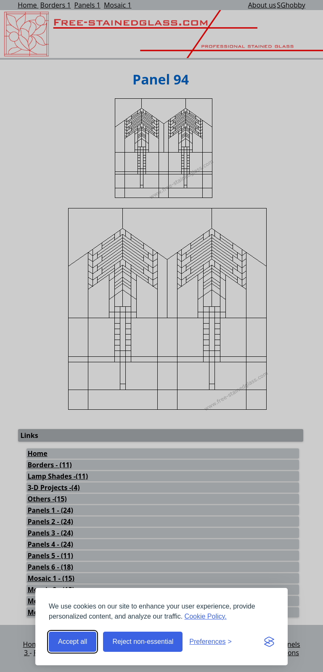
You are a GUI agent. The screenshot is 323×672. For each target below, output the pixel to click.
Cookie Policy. (206, 616)
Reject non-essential (142, 641)
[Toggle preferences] (210, 642)
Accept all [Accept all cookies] (72, 641)
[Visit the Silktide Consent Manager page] (269, 642)
